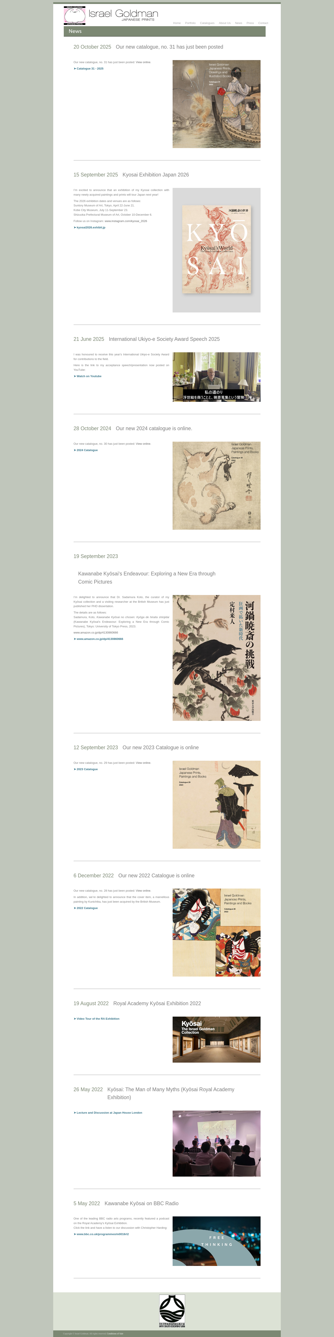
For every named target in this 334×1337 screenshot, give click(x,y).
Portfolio (190, 23)
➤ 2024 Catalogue (86, 450)
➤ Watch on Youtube (88, 376)
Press (250, 23)
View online (143, 62)
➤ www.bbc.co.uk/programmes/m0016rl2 (101, 1234)
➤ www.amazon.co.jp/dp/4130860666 (98, 639)
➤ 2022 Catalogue (86, 908)
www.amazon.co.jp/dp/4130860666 (96, 632)
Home (177, 23)
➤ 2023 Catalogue (86, 769)
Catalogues (207, 23)
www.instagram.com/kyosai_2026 (126, 221)
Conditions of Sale (115, 1333)
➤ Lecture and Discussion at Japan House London (108, 1112)
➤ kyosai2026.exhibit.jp (90, 227)
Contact (263, 23)
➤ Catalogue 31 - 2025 (89, 68)
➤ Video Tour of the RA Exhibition (97, 1018)
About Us (224, 23)
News (238, 23)
